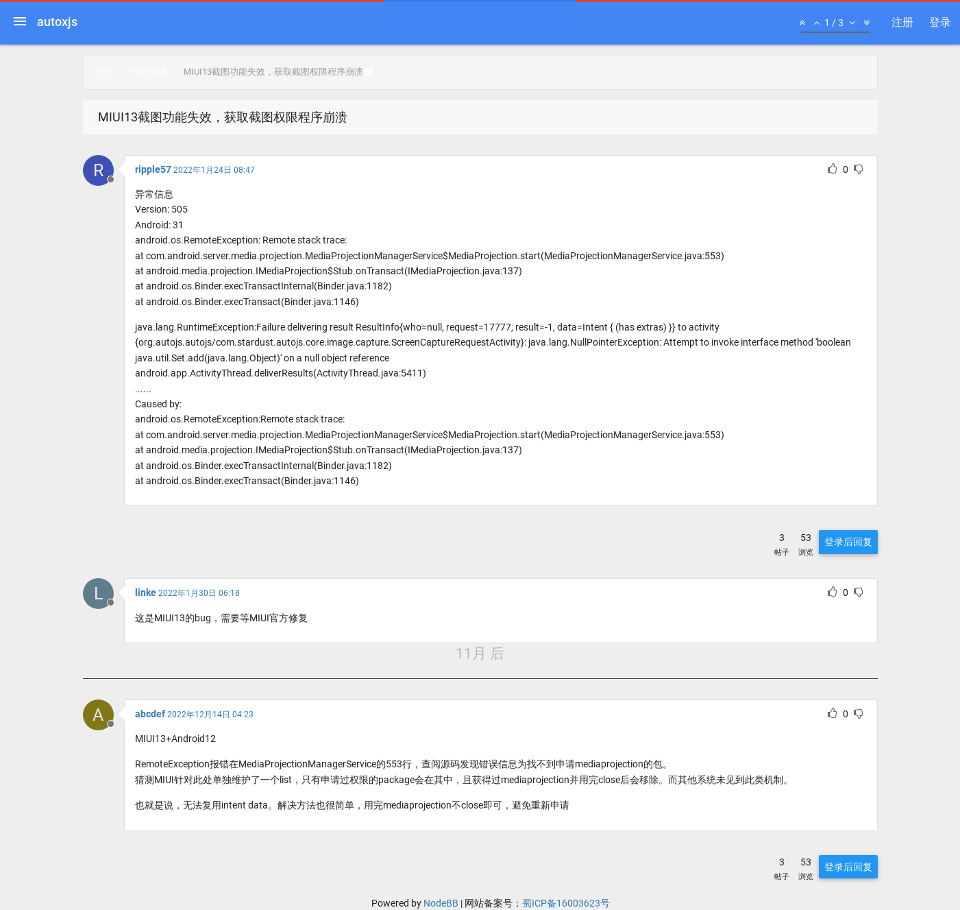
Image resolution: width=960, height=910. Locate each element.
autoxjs (57, 21)
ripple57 (153, 169)
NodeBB (440, 903)
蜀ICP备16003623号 (566, 903)
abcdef (150, 713)
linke (145, 592)
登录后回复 (848, 541)
